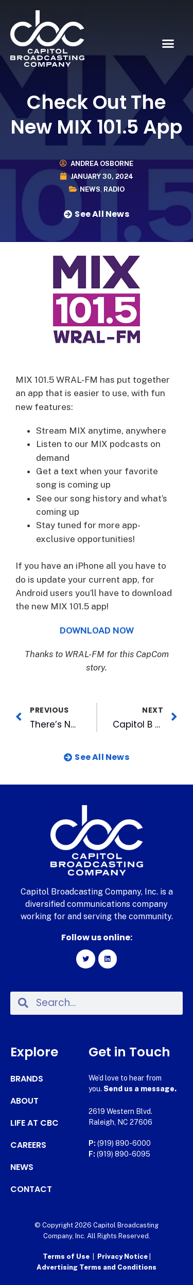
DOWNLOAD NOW (97, 630)
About (24, 1101)
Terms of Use (66, 1256)
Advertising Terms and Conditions (96, 1267)
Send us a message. (140, 1089)
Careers (28, 1145)
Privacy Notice (123, 1256)
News (90, 189)
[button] (168, 43)
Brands (26, 1079)
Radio (114, 189)
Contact (31, 1189)
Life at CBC (34, 1123)
